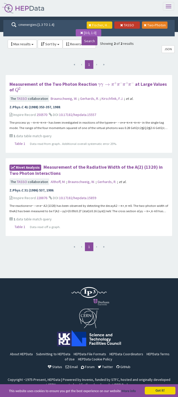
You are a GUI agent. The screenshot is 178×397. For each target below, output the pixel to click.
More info (128, 391)
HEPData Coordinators (126, 354)
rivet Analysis (25, 167)
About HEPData (21, 354)
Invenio (87, 379)
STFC (115, 379)
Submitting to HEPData (53, 354)
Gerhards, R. (90, 98)
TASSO (22, 98)
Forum (88, 366)
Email (71, 366)
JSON (168, 49)
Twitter (105, 366)
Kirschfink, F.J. (113, 98)
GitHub (123, 366)
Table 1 (20, 143)
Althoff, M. (58, 181)
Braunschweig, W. (64, 98)
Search (89, 41)
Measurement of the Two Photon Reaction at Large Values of (88, 87)
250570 (42, 114)
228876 (42, 198)
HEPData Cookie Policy (95, 359)
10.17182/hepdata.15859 (77, 198)
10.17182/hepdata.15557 (77, 114)
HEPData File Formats (90, 354)
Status (55, 366)
